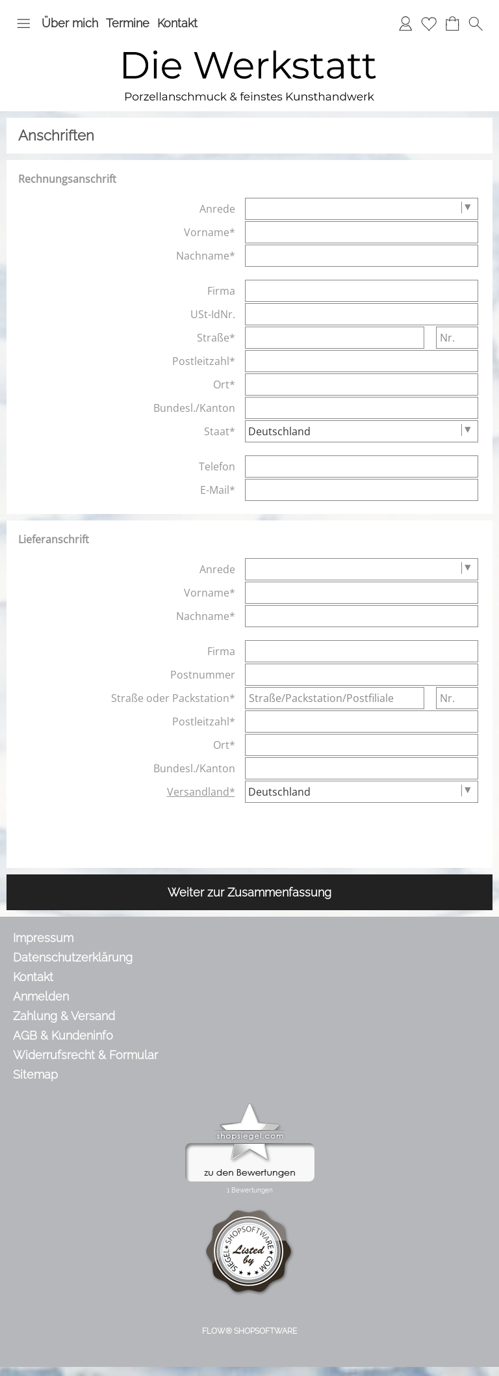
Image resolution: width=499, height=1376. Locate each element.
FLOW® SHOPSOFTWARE (249, 1331)
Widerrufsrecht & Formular (85, 1055)
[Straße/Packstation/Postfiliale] (334, 698)
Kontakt (177, 23)
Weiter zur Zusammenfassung (249, 892)
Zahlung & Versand (64, 1016)
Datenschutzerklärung (73, 957)
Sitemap (35, 1074)
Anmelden (41, 996)
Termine (127, 23)
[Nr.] (457, 338)
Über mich (70, 23)
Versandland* (201, 792)
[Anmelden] (405, 23)
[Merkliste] (428, 23)
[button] (23, 23)
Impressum (43, 938)
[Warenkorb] (452, 23)
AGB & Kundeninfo (63, 1035)
